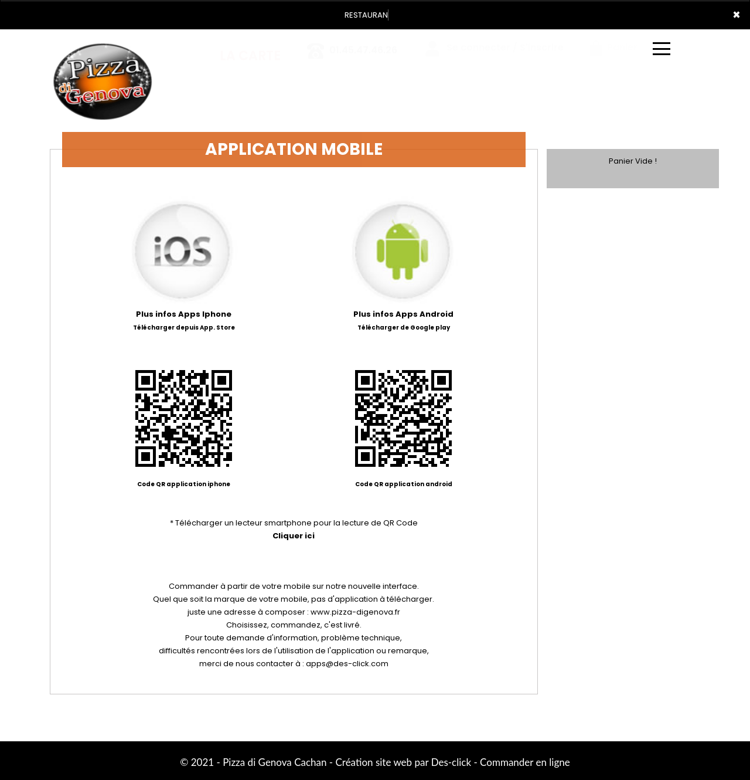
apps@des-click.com (347, 663)
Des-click (451, 762)
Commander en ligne (525, 762)
